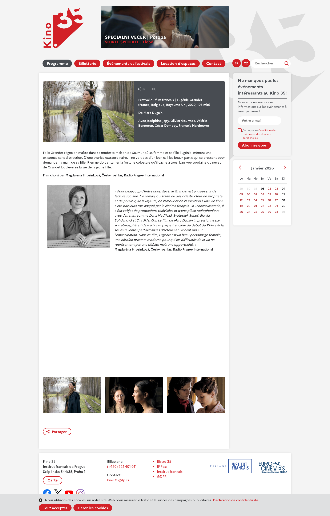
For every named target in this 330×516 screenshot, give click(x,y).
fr (236, 63)
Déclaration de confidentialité (235, 500)
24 (276, 206)
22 (262, 206)
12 (241, 200)
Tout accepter (55, 508)
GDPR (161, 476)
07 (255, 194)
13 (248, 200)
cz (246, 63)
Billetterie (87, 63)
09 (269, 194)
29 (262, 212)
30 (269, 212)
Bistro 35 (164, 461)
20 (248, 206)
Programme (57, 63)
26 (241, 212)
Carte (53, 480)
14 (255, 200)
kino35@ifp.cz (118, 480)
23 (269, 206)
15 (262, 200)
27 (248, 212)
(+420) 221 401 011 (122, 466)
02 (269, 189)
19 (241, 206)
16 (269, 200)
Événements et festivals (128, 63)
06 (248, 194)
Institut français (169, 471)
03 (276, 189)
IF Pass (162, 466)
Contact (213, 63)
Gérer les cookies (93, 508)
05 (241, 194)
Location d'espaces (178, 63)
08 (262, 194)
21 (255, 206)
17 (276, 200)
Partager (59, 432)
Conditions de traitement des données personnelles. (258, 134)
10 (276, 194)
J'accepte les (258, 134)
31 (276, 212)
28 (255, 212)
